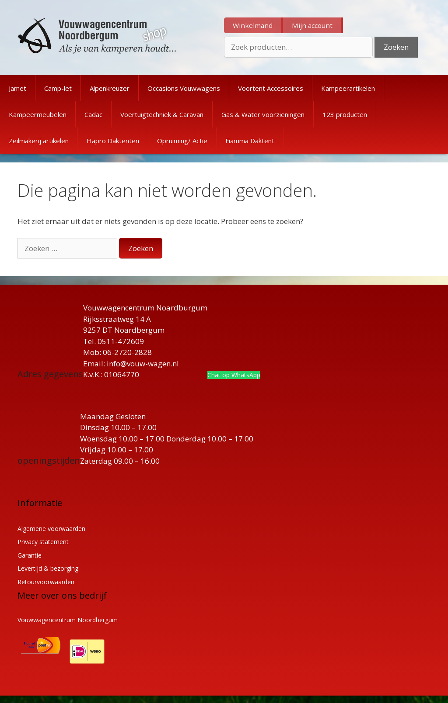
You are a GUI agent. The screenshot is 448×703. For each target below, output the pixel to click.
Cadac (93, 114)
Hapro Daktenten (113, 140)
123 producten (344, 114)
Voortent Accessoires (270, 88)
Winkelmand (253, 25)
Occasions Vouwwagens (183, 88)
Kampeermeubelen (37, 114)
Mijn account (312, 25)
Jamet (17, 88)
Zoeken (396, 47)
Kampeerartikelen (348, 88)
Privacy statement (43, 542)
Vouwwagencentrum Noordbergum (68, 620)
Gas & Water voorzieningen (262, 114)
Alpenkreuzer (110, 88)
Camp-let (58, 88)
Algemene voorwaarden (51, 528)
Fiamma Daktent (249, 140)
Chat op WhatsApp (233, 375)
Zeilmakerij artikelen (39, 140)
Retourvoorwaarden (46, 582)
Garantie (30, 555)
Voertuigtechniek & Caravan (161, 114)
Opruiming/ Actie (182, 140)
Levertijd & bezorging (48, 568)
